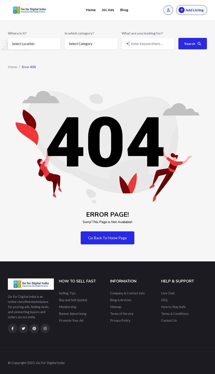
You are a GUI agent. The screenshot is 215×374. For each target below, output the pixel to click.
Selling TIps (67, 293)
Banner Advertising (72, 313)
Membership (67, 307)
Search (192, 44)
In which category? (79, 33)
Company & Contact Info (127, 293)
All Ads (108, 10)
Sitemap (115, 307)
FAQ (164, 300)
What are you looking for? (142, 33)
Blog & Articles (120, 300)
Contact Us (169, 320)
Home (91, 10)
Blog (124, 10)
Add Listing (191, 10)
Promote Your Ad (71, 320)
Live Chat (168, 293)
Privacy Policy (120, 320)
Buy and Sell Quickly (73, 300)
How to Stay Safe (173, 307)
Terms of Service (121, 313)
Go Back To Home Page (107, 237)
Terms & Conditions (175, 313)
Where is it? (17, 33)
